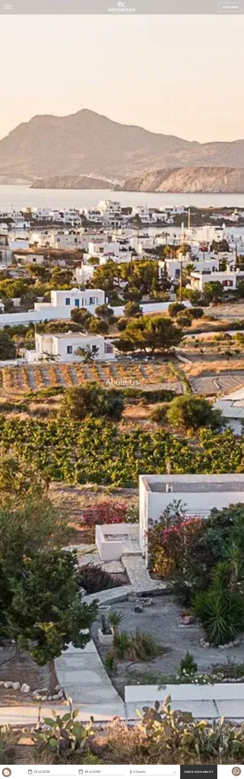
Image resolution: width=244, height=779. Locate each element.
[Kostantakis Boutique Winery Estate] (122, 7)
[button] (8, 7)
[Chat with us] (236, 771)
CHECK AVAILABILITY (198, 771)
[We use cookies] (6, 772)
